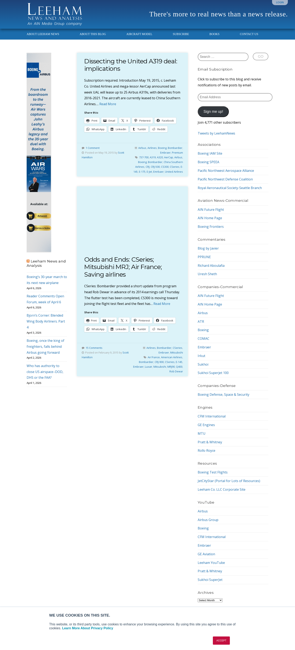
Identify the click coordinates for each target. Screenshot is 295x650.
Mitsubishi (176, 352)
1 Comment (93, 148)
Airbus (142, 148)
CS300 (165, 167)
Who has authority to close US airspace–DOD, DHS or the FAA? (45, 372)
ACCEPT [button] (221, 640)
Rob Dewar (176, 371)
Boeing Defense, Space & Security (223, 394)
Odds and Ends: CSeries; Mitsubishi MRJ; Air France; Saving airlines (123, 267)
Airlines (152, 148)
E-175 (142, 171)
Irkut (201, 356)
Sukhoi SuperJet (210, 579)
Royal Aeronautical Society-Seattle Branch (230, 188)
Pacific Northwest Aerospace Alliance (226, 170)
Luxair (148, 366)
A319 (153, 157)
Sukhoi (203, 364)
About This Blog (92, 34)
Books (214, 34)
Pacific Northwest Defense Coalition (225, 179)
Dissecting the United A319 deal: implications (130, 64)
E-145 (179, 362)
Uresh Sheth (207, 274)
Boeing (162, 148)
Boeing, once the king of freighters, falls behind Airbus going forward (45, 346)
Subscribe (181, 34)
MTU (201, 433)
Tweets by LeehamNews (216, 133)
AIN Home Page (210, 218)
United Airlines (174, 171)
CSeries (174, 167)
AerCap (168, 157)
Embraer (165, 152)
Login (280, 2)
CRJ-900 (159, 362)
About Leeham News (43, 34)
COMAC (203, 338)
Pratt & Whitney (210, 442)
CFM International (212, 416)
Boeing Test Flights (213, 472)
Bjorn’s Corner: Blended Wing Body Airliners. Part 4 (46, 321)
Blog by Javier (208, 248)
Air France (154, 357)
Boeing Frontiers (211, 226)
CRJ (148, 167)
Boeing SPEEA (208, 162)
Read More (107, 104)
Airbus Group (208, 520)
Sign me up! (213, 111)
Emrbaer (158, 171)
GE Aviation (206, 554)
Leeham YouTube (211, 562)
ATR (201, 321)
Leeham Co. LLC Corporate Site (221, 489)
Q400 (179, 366)
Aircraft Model (139, 34)
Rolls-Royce (206, 450)
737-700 (144, 157)
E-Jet (149, 171)
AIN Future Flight (211, 209)
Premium (177, 152)
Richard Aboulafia (211, 265)
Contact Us (249, 34)
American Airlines (171, 357)
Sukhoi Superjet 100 (213, 373)
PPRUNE (204, 257)
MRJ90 (171, 366)
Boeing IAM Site (210, 153)
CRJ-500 (155, 167)
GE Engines (206, 425)
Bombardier (175, 148)
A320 (160, 157)
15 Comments (94, 348)
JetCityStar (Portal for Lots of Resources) (229, 481)
